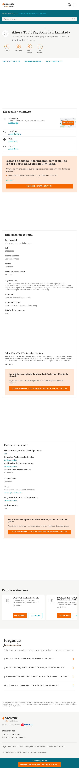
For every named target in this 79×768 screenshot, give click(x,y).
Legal (4, 746)
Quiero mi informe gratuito (39, 186)
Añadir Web (12, 142)
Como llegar (13, 123)
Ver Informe (19, 615)
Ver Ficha (35, 615)
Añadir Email (13, 149)
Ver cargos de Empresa (13, 493)
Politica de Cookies (15, 746)
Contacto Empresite (11, 734)
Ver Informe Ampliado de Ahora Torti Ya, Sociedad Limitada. (40, 388)
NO (5, 454)
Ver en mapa (68, 122)
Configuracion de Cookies (35, 746)
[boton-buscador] (73, 19)
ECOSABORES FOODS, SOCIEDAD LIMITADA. (67, 599)
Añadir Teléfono (14, 134)
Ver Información (10, 460)
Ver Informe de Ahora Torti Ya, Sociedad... (39, 764)
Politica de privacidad (55, 746)
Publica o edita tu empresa (14, 738)
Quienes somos (8, 731)
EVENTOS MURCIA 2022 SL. (26, 598)
